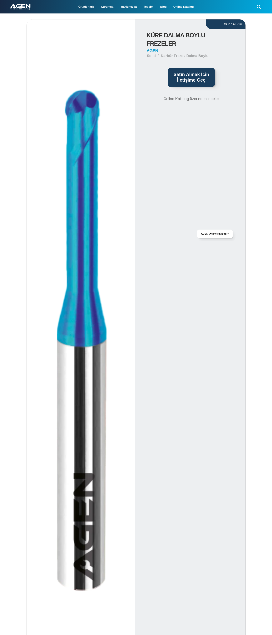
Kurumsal (107, 6)
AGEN (152, 50)
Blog (163, 6)
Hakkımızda (129, 6)
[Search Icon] (259, 7)
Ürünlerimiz (86, 6)
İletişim (149, 6)
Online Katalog (183, 6)
